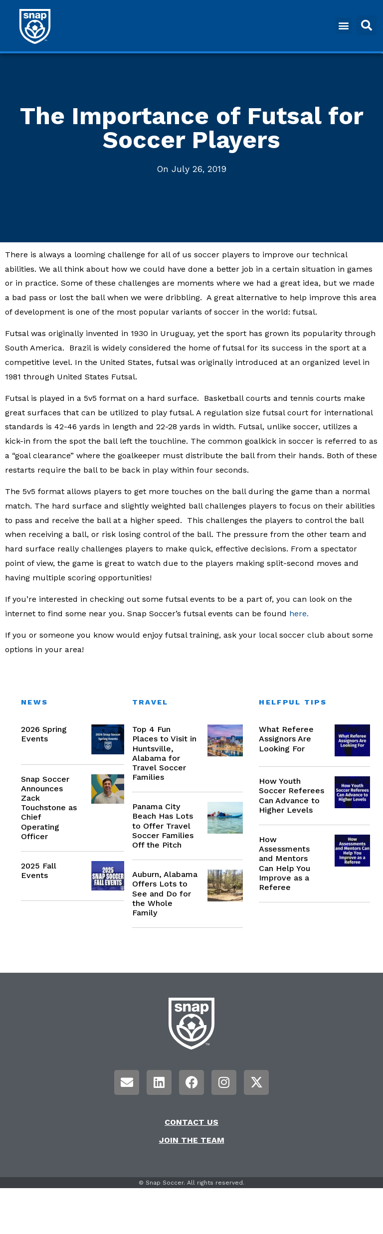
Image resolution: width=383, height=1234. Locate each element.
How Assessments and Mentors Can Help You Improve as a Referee (284, 863)
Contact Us (191, 1122)
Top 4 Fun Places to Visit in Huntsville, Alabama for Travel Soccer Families (164, 753)
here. (299, 613)
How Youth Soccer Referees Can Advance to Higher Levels (291, 795)
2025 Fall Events (38, 870)
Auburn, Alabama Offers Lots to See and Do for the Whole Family (164, 893)
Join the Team (191, 1140)
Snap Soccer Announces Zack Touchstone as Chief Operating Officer (49, 807)
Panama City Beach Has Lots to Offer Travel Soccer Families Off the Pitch (162, 826)
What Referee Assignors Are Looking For (286, 738)
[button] (343, 25)
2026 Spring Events (44, 733)
